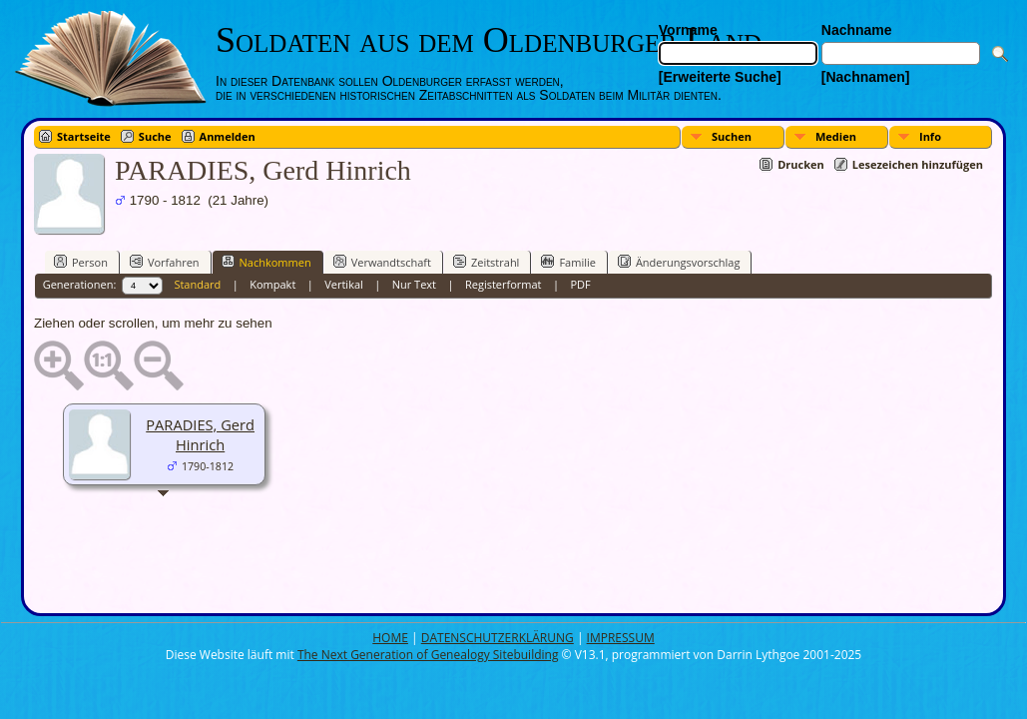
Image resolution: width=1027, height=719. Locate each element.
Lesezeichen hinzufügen (917, 164)
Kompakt (272, 284)
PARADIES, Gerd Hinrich (200, 434)
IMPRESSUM (621, 637)
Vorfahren (165, 262)
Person (81, 262)
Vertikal (343, 284)
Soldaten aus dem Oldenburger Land (489, 40)
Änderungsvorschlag (679, 262)
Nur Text (414, 284)
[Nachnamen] (865, 77)
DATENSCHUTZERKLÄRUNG (497, 637)
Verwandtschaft (382, 262)
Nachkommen (266, 262)
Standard (197, 284)
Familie (568, 262)
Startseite (84, 136)
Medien (835, 136)
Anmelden (228, 136)
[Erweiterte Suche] (720, 77)
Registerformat (503, 284)
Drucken (800, 164)
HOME (390, 637)
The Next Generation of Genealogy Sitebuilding (428, 654)
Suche (155, 136)
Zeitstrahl (486, 262)
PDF (580, 284)
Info (930, 136)
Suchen (732, 136)
